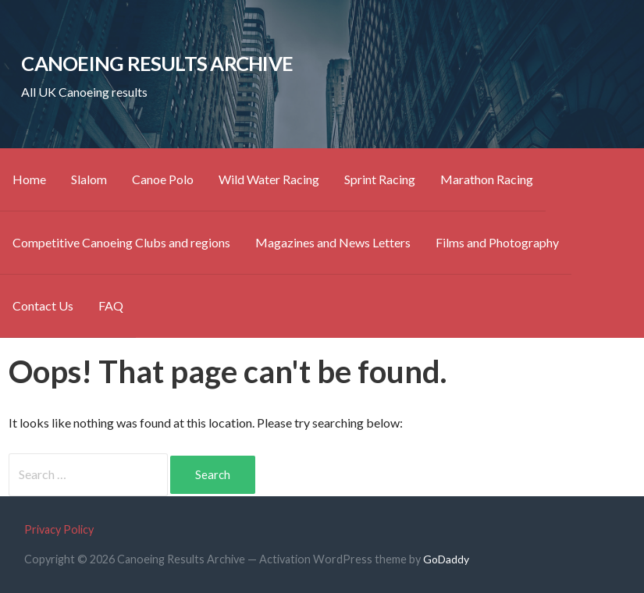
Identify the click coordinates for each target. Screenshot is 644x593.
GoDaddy (446, 559)
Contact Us (42, 305)
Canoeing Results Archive (157, 63)
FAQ (110, 305)
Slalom (89, 179)
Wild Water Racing (269, 179)
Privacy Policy (59, 529)
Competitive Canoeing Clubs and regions (121, 242)
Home (29, 179)
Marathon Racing (486, 179)
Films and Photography (497, 242)
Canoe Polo (163, 179)
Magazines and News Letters (333, 242)
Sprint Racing (379, 179)
